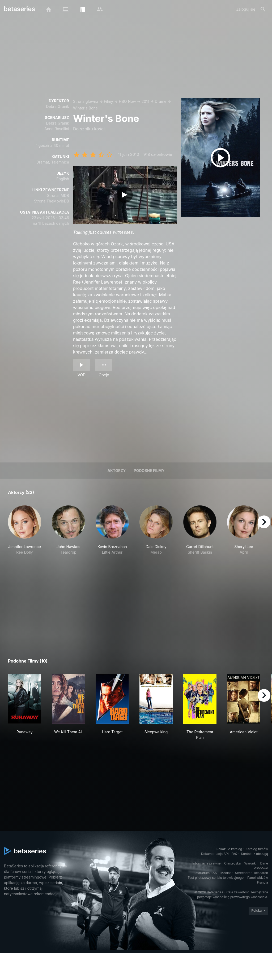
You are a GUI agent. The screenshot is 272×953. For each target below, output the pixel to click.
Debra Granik (57, 106)
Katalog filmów (257, 849)
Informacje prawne (206, 863)
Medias (225, 873)
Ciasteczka (232, 863)
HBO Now (127, 101)
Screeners (242, 873)
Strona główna (85, 101)
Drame (161, 101)
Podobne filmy (149, 470)
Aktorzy (117, 470)
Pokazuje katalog (229, 849)
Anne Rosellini (56, 128)
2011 (145, 101)
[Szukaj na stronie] (263, 9)
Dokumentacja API (215, 854)
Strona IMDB (58, 195)
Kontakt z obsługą (254, 854)
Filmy (108, 101)
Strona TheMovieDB (51, 201)
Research (261, 873)
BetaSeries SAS (205, 873)
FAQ (234, 854)
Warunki (250, 863)
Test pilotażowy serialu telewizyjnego (216, 878)
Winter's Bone (85, 108)
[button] (24, 533)
